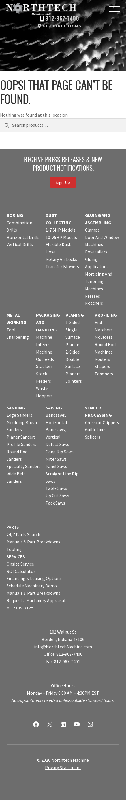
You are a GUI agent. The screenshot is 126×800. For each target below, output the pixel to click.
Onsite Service (20, 564)
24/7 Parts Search (23, 534)
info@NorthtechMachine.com (63, 646)
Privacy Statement (63, 767)
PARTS (13, 527)
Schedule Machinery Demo (32, 586)
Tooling (14, 549)
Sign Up (63, 182)
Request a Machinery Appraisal (36, 600)
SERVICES (16, 556)
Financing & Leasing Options (34, 578)
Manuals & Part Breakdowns (33, 542)
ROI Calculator (21, 571)
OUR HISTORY (20, 608)
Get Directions (61, 26)
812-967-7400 (62, 19)
